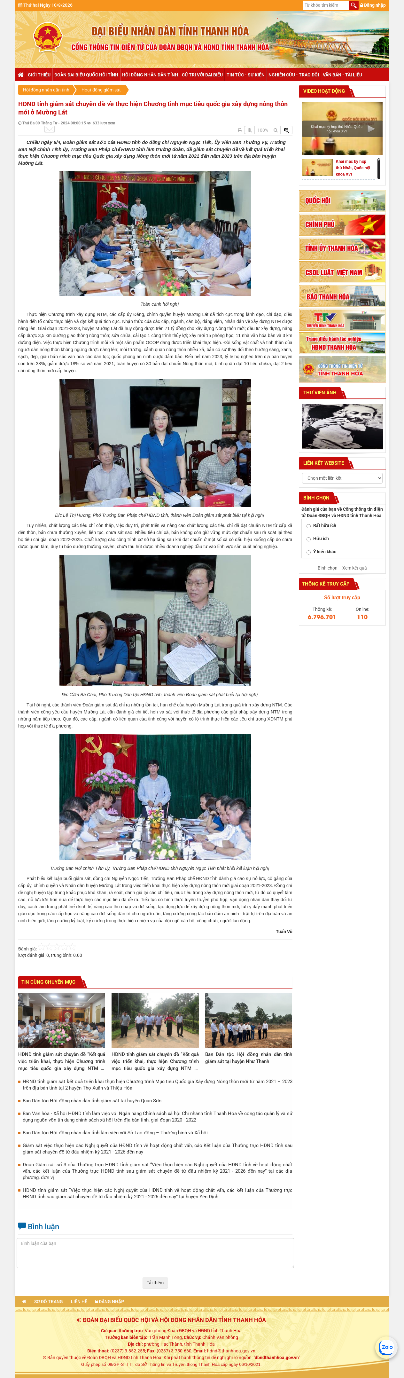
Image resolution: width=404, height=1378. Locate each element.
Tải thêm (155, 1282)
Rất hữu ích (324, 525)
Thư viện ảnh (319, 393)
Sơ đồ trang (48, 1301)
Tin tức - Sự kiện (246, 74)
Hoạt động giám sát (101, 89)
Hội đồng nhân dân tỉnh (150, 74)
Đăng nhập (373, 5)
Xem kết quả (354, 568)
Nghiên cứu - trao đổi (293, 74)
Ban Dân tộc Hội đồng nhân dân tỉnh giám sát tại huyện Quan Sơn (92, 1101)
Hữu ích (321, 538)
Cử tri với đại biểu (202, 74)
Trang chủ (20, 74)
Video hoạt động (323, 91)
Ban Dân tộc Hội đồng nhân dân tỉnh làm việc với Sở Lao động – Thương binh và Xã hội (115, 1133)
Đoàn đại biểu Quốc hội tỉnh (86, 74)
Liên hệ (79, 1301)
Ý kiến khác (324, 551)
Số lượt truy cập (342, 598)
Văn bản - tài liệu (342, 74)
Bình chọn (328, 568)
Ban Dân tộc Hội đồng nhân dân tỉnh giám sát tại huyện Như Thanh (248, 1057)
